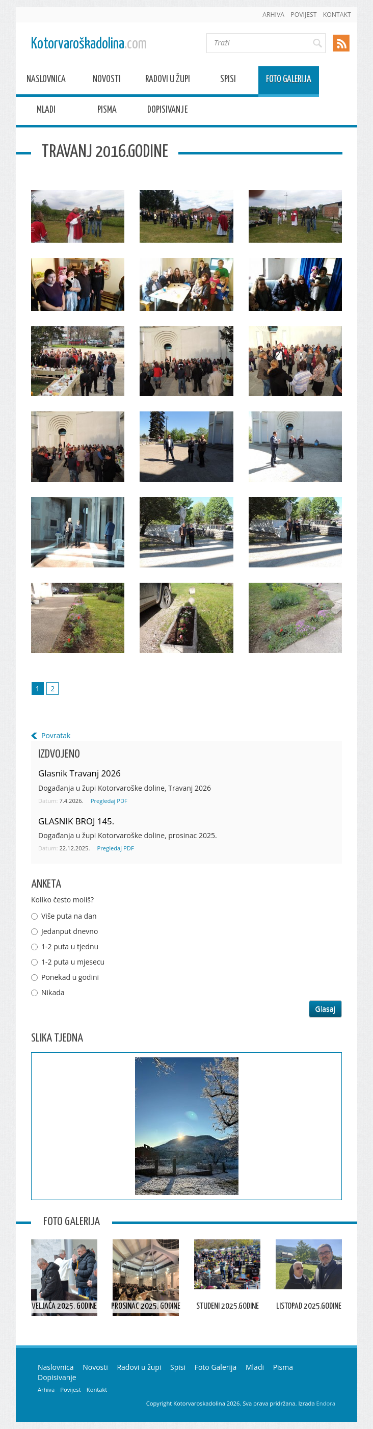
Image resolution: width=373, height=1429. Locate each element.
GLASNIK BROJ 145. (76, 821)
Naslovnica (46, 80)
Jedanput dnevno (69, 931)
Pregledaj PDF (109, 800)
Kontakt (337, 14)
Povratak (55, 735)
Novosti (107, 80)
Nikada (53, 992)
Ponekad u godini (70, 977)
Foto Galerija (288, 80)
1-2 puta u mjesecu (72, 962)
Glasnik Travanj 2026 (79, 773)
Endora (325, 1403)
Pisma (107, 111)
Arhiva (273, 14)
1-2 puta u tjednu (69, 946)
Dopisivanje (167, 111)
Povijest (303, 14)
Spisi (228, 80)
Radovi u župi (167, 80)
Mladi (46, 111)
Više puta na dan (69, 916)
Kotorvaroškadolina (89, 44)
